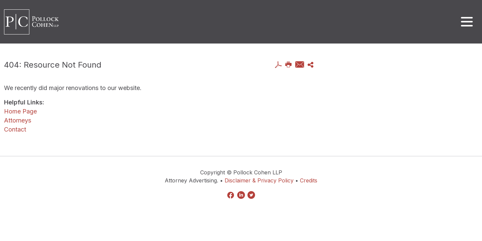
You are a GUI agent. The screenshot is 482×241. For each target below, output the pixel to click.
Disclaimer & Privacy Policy (259, 180)
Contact (15, 129)
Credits (308, 180)
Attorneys (17, 120)
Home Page (20, 111)
